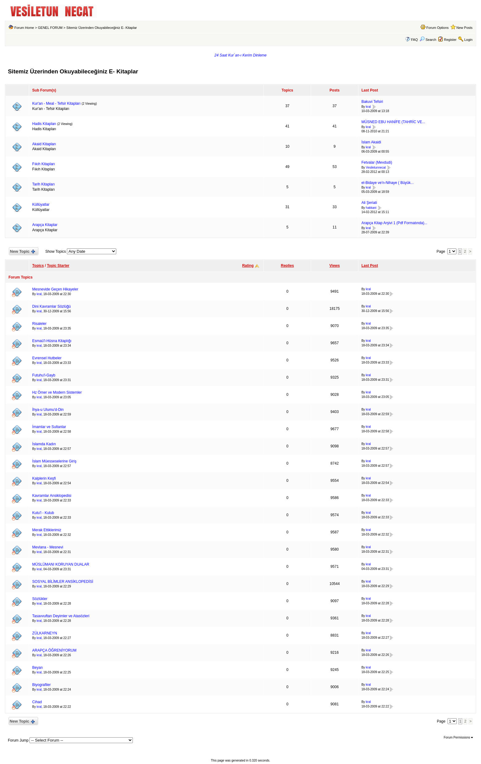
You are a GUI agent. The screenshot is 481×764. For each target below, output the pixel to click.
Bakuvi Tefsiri (372, 101)
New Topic (22, 251)
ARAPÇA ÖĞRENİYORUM (54, 650)
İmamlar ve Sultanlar (49, 427)
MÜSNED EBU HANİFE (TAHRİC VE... (393, 122)
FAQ (414, 39)
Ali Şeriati (369, 203)
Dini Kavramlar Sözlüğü (51, 306)
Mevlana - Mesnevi (47, 547)
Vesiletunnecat (376, 167)
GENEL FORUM (50, 27)
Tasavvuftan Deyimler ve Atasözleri (60, 616)
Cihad (37, 702)
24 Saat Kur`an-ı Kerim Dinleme (240, 55)
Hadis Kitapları (44, 124)
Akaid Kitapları (44, 144)
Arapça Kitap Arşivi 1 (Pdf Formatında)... (394, 223)
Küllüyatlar (40, 204)
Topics (38, 265)
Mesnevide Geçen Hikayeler (55, 289)
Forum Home (24, 27)
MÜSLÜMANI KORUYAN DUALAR (60, 564)
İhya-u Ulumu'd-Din (47, 409)
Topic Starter (58, 265)
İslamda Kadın (44, 444)
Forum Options (437, 27)
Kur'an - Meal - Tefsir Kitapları (56, 103)
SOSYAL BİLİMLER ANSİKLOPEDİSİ (62, 581)
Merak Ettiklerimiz (46, 530)
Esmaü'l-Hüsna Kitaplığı (51, 341)
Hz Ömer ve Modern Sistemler (57, 392)
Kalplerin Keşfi (44, 478)
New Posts (464, 27)
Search (428, 39)
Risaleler (39, 324)
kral (368, 106)
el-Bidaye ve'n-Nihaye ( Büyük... (387, 183)
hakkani (371, 207)
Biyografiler (41, 685)
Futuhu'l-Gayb (43, 375)
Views (334, 265)
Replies (287, 265)
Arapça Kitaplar (44, 225)
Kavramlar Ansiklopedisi (51, 495)
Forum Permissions (458, 737)
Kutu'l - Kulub (43, 513)
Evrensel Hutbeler (46, 358)
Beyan (37, 667)
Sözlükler (39, 599)
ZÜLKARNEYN (44, 633)
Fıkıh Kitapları (43, 164)
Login (468, 39)
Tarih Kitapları (43, 184)
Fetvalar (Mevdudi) (376, 162)
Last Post (369, 265)
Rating (247, 265)
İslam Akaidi (371, 142)
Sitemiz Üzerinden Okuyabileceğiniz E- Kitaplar (101, 27)
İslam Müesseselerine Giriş (54, 461)
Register (450, 39)
